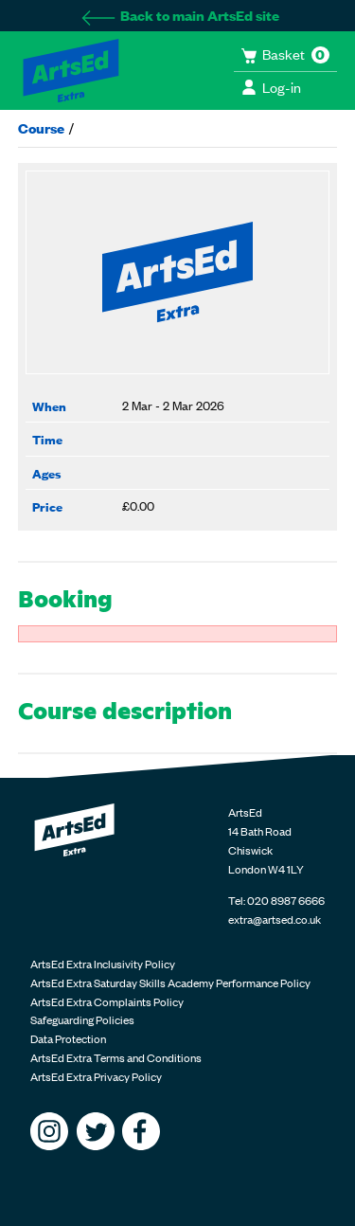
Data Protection (68, 1038)
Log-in (270, 87)
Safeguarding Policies (82, 1019)
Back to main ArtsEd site (179, 15)
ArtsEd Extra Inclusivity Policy (102, 963)
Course (41, 127)
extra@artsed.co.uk (274, 919)
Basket (285, 53)
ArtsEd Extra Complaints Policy (107, 1001)
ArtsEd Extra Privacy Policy (96, 1076)
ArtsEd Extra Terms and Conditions (116, 1057)
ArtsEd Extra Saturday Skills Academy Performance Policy (170, 982)
